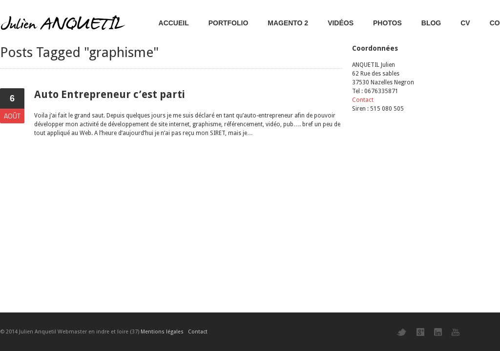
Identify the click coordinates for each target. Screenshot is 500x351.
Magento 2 (288, 23)
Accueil (174, 23)
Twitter (402, 332)
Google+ (420, 332)
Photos (387, 23)
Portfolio (228, 23)
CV (465, 23)
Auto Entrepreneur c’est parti (109, 94)
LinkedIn (438, 332)
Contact (363, 100)
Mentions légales (162, 332)
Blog (431, 23)
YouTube (455, 332)
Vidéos (341, 23)
